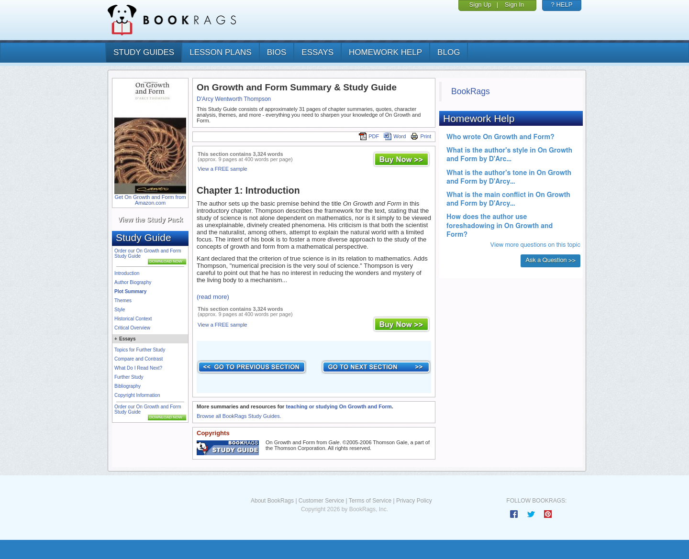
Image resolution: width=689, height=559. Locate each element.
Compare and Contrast (138, 359)
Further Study (129, 377)
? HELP (562, 4)
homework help (385, 52)
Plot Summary (130, 291)
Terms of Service (370, 500)
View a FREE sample (222, 169)
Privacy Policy (414, 500)
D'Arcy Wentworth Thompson (234, 99)
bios (277, 52)
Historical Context (133, 318)
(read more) (213, 296)
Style (119, 309)
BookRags (470, 91)
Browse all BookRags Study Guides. (239, 416)
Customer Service (321, 500)
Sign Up (480, 4)
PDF (369, 136)
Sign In (514, 4)
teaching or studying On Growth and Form (338, 406)
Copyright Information (137, 395)
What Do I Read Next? (138, 368)
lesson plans (220, 52)
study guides (143, 52)
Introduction (126, 273)
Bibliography (127, 386)
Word (395, 136)
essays (317, 52)
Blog (448, 52)
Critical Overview (132, 327)
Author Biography (132, 282)
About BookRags (272, 500)
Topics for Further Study (139, 349)
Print (421, 136)
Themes (123, 300)
